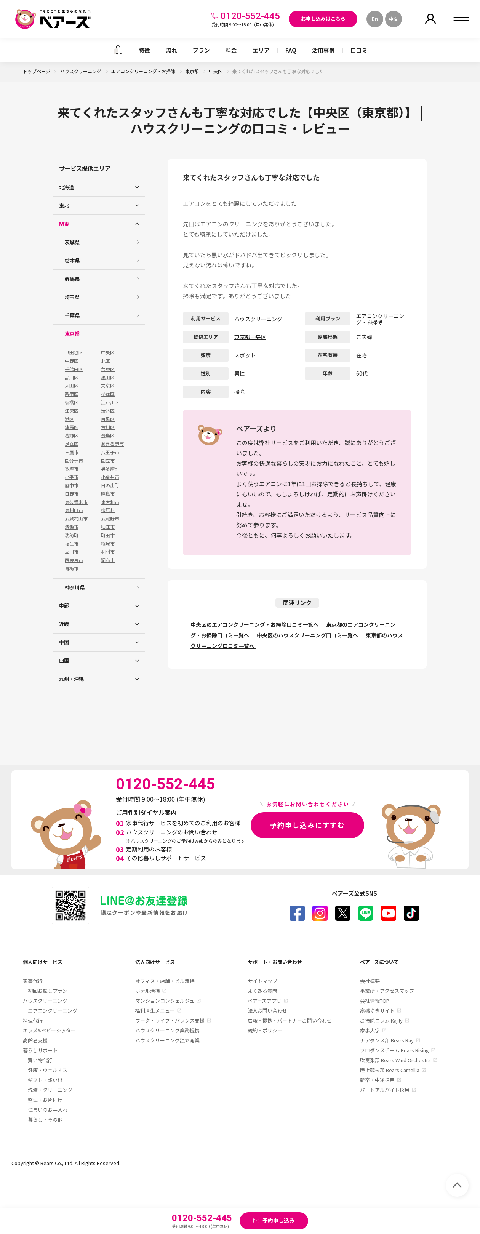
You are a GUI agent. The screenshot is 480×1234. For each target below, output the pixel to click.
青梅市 (71, 568)
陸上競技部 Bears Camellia (389, 1070)
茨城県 (72, 242)
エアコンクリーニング (52, 1010)
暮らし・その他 (45, 1119)
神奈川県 (75, 587)
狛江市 (108, 527)
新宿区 (71, 394)
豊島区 (108, 435)
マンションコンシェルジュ (164, 1000)
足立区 (71, 444)
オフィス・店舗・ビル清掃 (165, 980)
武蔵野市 (110, 518)
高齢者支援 (35, 1040)
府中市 (71, 485)
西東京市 (74, 560)
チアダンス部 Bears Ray (387, 1040)
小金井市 (110, 477)
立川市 (71, 552)
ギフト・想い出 (45, 1080)
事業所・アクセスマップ (387, 990)
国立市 (108, 461)
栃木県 (72, 260)
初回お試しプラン (47, 990)
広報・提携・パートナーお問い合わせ (290, 1020)
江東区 (71, 411)
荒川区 (108, 427)
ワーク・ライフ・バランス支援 (170, 1020)
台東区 (108, 369)
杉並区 (108, 394)
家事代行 (33, 980)
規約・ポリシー (265, 1030)
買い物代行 (40, 1060)
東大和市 (110, 502)
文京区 (108, 386)
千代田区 (74, 369)
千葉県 (72, 315)
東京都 (192, 71)
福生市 (71, 544)
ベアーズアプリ (265, 1000)
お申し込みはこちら (323, 18)
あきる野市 (112, 444)
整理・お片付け (45, 1099)
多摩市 (71, 469)
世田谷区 (74, 352)
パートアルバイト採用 (385, 1089)
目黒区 (108, 419)
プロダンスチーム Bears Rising (394, 1050)
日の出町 (110, 485)
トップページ (36, 71)
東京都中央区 (250, 337)
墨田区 (108, 378)
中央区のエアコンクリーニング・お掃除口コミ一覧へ (255, 624)
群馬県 (72, 278)
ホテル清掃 (147, 990)
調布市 (108, 560)
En (375, 18)
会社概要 (370, 980)
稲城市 (108, 544)
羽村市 (108, 552)
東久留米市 (76, 502)
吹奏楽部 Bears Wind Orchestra (395, 1060)
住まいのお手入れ (47, 1109)
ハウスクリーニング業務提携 (167, 1030)
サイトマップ (262, 980)
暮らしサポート (40, 1050)
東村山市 (74, 510)
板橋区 (71, 402)
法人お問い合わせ (267, 1010)
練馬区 (71, 427)
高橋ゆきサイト (377, 1010)
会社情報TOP (374, 1000)
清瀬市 (71, 527)
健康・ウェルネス (47, 1070)
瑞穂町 (71, 535)
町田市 (108, 535)
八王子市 (110, 452)
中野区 (71, 361)
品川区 (71, 378)
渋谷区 (108, 411)
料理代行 (33, 1020)
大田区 (71, 386)
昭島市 (108, 494)
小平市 (71, 477)
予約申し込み (278, 1220)
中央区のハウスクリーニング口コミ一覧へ (308, 635)
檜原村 (108, 510)
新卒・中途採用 (377, 1080)
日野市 (71, 494)
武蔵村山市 (76, 518)
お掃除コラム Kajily (381, 1020)
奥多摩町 (110, 469)
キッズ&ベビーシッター (49, 1030)
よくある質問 (262, 990)
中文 (393, 18)
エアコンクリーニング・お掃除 (143, 71)
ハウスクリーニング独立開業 (167, 1040)
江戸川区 (110, 402)
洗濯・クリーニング (50, 1089)
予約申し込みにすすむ (307, 825)
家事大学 (370, 1030)
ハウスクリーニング (81, 71)
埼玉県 (72, 297)
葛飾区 (71, 435)
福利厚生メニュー (155, 1010)
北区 (105, 361)
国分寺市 (74, 461)
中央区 (216, 71)
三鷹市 (71, 452)
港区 (69, 419)
